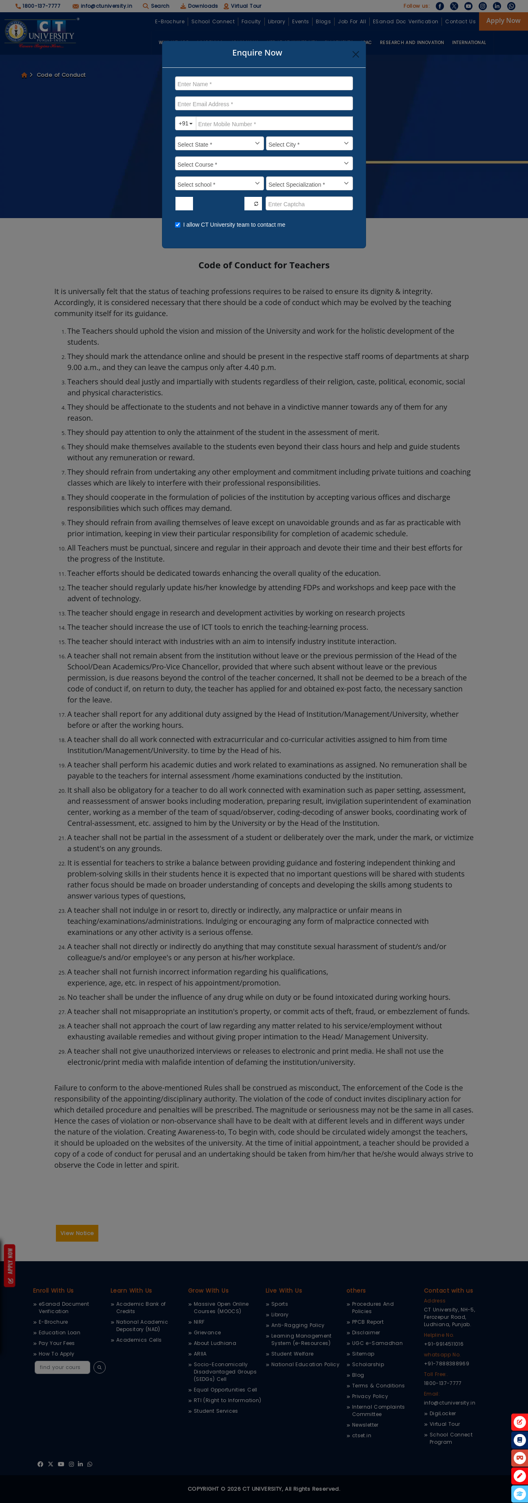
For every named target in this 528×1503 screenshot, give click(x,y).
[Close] (355, 54)
